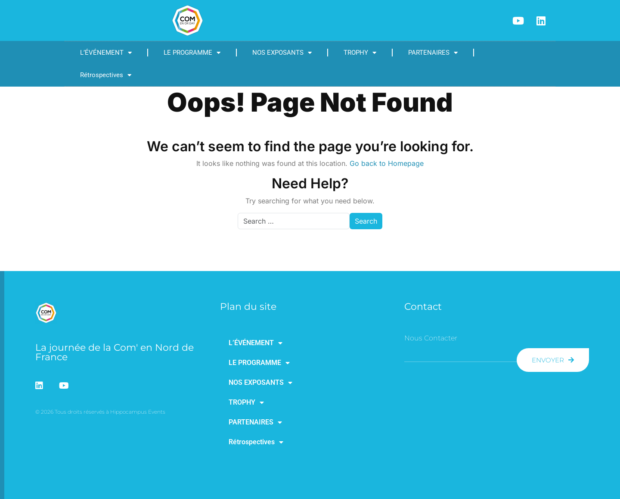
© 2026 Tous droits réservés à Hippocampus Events (100, 412)
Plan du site (248, 306)
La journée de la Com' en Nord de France (114, 352)
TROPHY (360, 52)
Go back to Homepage (387, 163)
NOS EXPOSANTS (282, 52)
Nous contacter (430, 338)
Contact (423, 306)
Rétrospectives (105, 75)
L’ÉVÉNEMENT (106, 52)
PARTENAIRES (433, 52)
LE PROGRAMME (192, 52)
